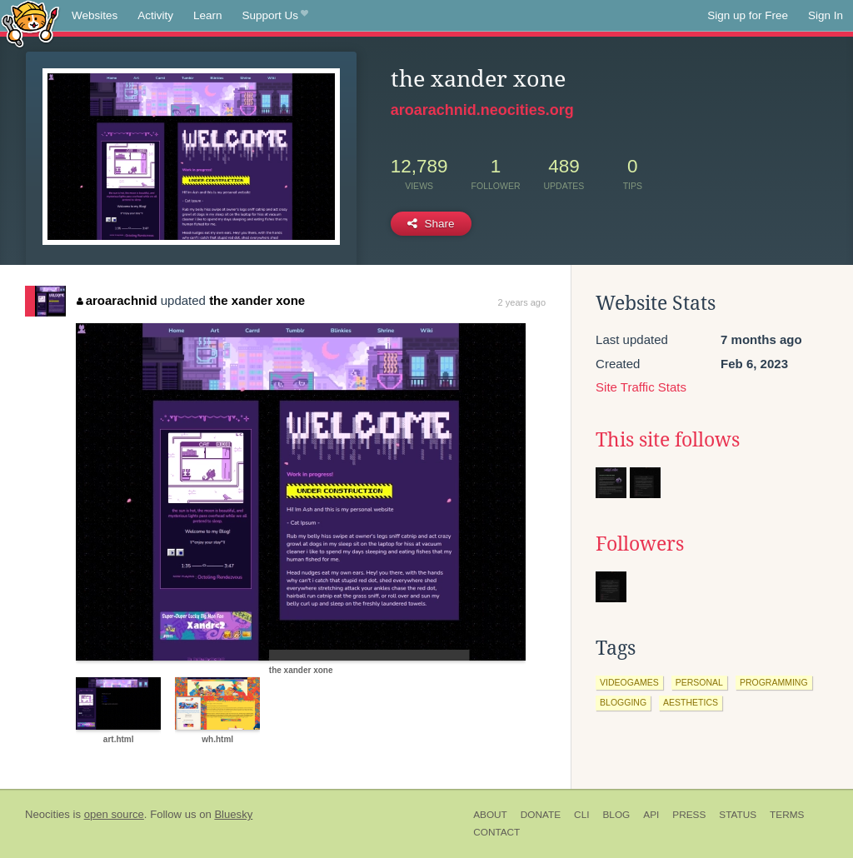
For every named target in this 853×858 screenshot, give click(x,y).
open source (114, 814)
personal (699, 682)
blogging (623, 702)
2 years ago (522, 302)
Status (737, 815)
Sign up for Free (747, 15)
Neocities (47, 814)
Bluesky (233, 814)
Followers (640, 544)
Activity (155, 15)
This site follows (668, 440)
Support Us (275, 15)
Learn (207, 15)
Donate (541, 815)
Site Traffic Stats (641, 387)
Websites (94, 15)
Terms (787, 815)
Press (689, 815)
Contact (496, 832)
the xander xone (257, 300)
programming (774, 682)
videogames (629, 682)
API (651, 815)
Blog (616, 815)
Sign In (825, 15)
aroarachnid (117, 300)
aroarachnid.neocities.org (482, 110)
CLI (581, 815)
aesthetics (690, 702)
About (490, 815)
